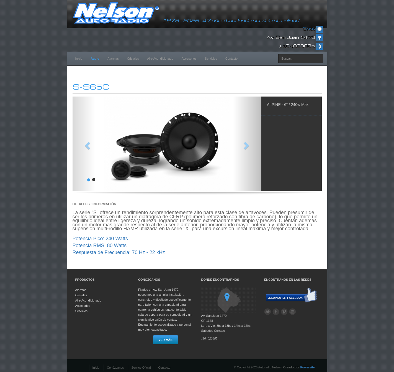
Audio (95, 58)
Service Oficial (141, 367)
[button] (87, 144)
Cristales (133, 58)
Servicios (211, 58)
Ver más (165, 339)
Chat (313, 28)
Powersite (307, 367)
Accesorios (189, 58)
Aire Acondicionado (160, 58)
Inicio (79, 58)
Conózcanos (115, 367)
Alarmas (113, 58)
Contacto (231, 58)
